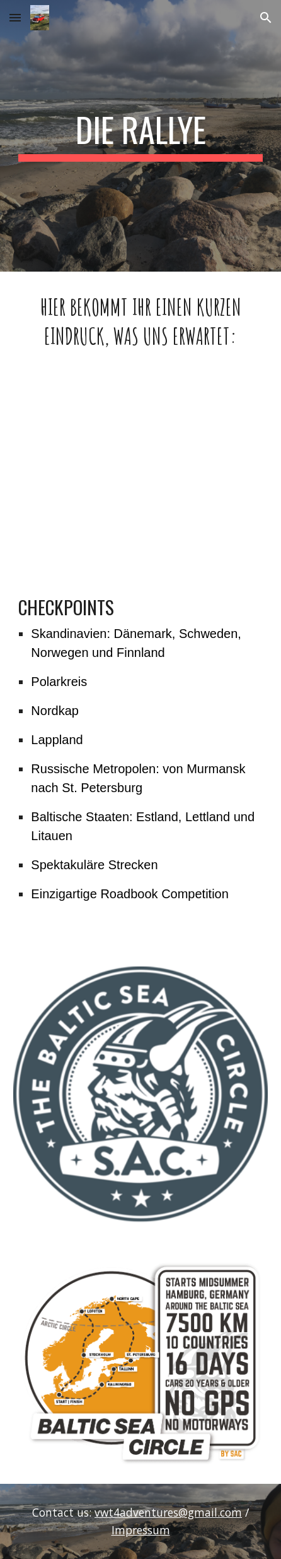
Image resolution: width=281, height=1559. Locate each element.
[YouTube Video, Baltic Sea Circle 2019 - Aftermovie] (140, 472)
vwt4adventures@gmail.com (168, 1512)
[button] (15, 17)
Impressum (141, 1530)
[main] (140, 136)
